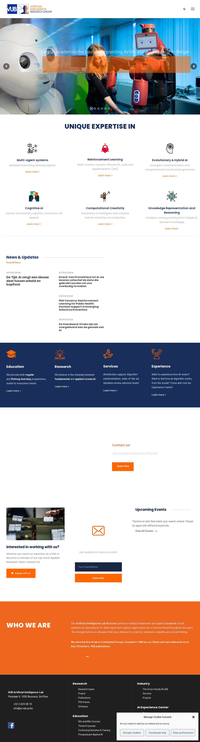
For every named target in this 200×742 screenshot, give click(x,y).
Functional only (157, 732)
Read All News (13, 262)
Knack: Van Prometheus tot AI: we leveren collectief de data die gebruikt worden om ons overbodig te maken (81, 281)
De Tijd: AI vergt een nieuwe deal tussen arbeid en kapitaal (27, 281)
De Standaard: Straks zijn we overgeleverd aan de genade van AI (81, 327)
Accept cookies (132, 732)
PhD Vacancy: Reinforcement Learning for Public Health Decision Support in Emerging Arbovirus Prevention (79, 305)
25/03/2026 (66, 319)
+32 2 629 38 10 (23, 704)
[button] (193, 717)
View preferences (183, 732)
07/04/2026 (66, 272)
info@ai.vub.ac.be (23, 708)
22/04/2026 (13, 272)
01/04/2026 (66, 296)
